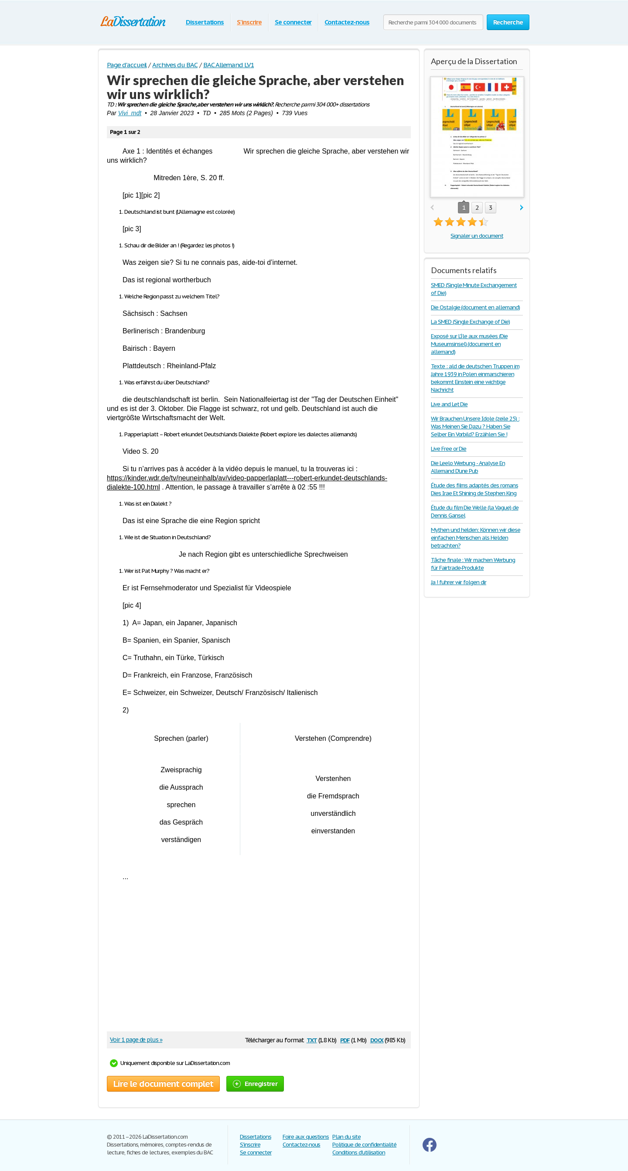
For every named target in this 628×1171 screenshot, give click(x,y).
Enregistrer (255, 1083)
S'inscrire (249, 22)
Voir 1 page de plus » (136, 1040)
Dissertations (205, 22)
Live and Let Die (449, 404)
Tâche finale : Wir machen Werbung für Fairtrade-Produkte (473, 564)
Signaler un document (477, 236)
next (522, 208)
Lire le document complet (163, 1083)
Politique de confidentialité (364, 1144)
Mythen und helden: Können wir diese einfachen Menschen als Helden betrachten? (475, 537)
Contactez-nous (346, 22)
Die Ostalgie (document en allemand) (475, 307)
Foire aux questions (306, 1136)
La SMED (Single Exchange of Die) (470, 321)
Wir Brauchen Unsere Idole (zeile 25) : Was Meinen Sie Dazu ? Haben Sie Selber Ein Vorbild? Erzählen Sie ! (475, 426)
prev (432, 208)
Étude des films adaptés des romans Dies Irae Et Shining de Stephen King (474, 489)
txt (312, 1039)
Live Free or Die (448, 448)
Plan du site (346, 1136)
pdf (345, 1039)
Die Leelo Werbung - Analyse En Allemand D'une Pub (468, 467)
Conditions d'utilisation (358, 1152)
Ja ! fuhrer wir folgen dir (458, 582)
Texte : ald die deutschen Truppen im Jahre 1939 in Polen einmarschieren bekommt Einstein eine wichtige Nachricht (475, 378)
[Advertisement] (254, 959)
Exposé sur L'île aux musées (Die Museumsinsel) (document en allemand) (469, 344)
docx (377, 1039)
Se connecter (293, 22)
